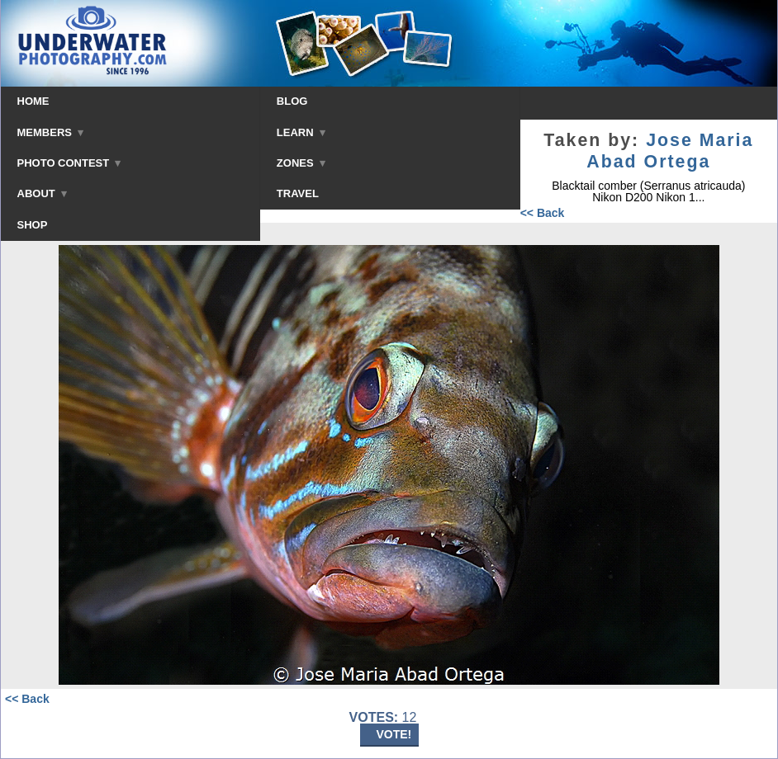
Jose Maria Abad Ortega (669, 151)
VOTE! (394, 734)
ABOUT (42, 193)
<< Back (542, 212)
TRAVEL (298, 193)
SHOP (32, 225)
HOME (33, 101)
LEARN (301, 132)
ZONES (301, 163)
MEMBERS (50, 132)
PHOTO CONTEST (69, 163)
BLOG (292, 101)
